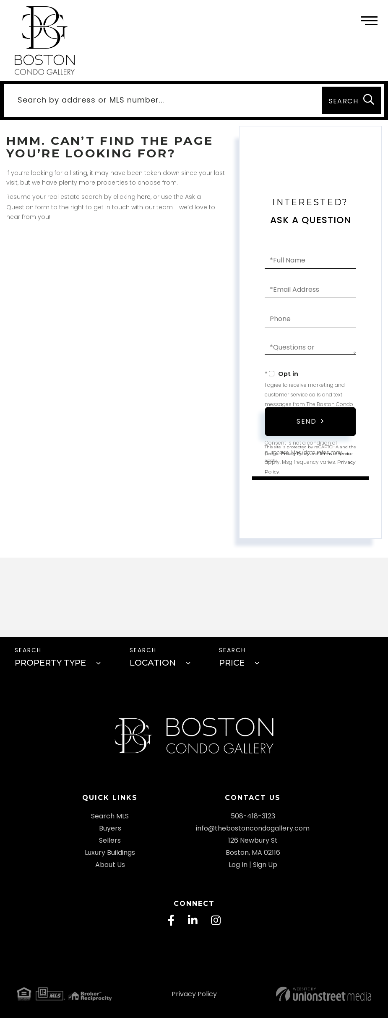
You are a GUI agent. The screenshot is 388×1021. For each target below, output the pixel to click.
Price (232, 664)
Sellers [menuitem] (110, 843)
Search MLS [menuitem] (110, 818)
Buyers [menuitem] (110, 831)
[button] (351, 101)
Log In (238, 867)
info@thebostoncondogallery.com (253, 831)
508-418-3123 (253, 818)
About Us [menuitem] (110, 867)
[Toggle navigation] (369, 19)
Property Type (50, 664)
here (144, 197)
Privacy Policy (194, 997)
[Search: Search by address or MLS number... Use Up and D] (161, 101)
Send (307, 422)
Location (153, 664)
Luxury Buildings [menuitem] (110, 855)
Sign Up (265, 867)
